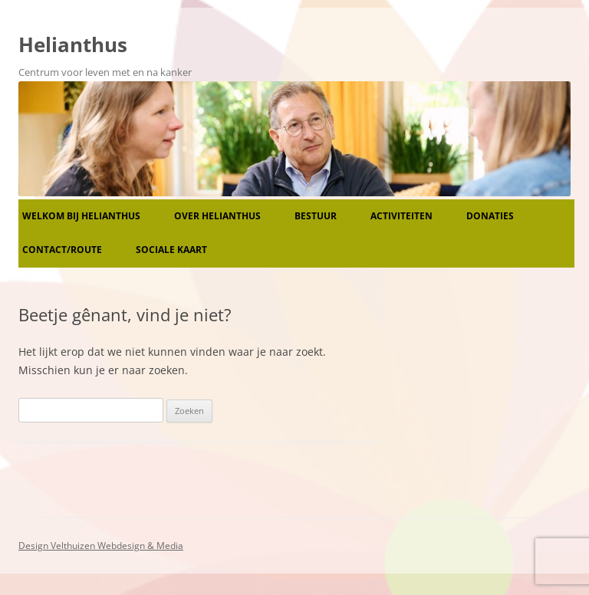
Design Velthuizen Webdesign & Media (100, 545)
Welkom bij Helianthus (81, 215)
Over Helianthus (217, 215)
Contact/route (62, 249)
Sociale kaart (171, 249)
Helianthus (72, 44)
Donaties (490, 215)
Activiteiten (401, 215)
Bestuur (315, 215)
